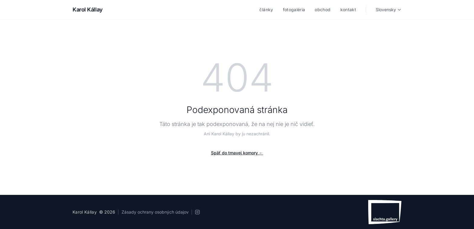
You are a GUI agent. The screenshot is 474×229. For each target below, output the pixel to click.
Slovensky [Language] (388, 9)
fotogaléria (294, 9)
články (266, 9)
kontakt (348, 9)
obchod (322, 9)
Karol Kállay (88, 9)
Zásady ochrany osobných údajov (155, 211)
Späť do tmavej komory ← (237, 152)
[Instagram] (197, 212)
